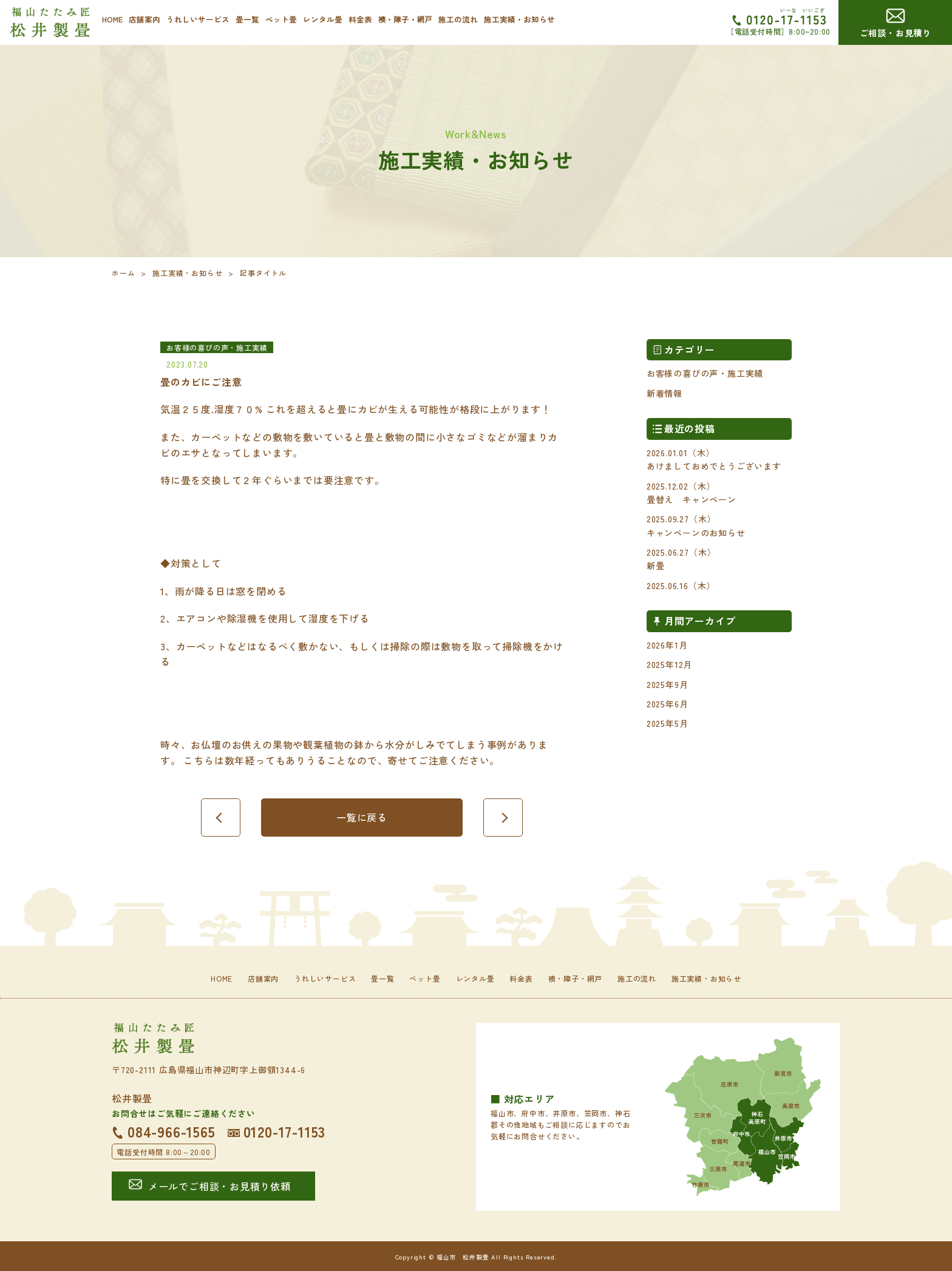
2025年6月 (667, 704)
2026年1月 (667, 645)
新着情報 (664, 393)
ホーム (123, 273)
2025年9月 (667, 684)
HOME (112, 19)
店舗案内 (144, 19)
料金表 (360, 19)
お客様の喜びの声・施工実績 (705, 373)
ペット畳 (281, 19)
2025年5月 (667, 723)
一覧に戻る (361, 817)
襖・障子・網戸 (405, 19)
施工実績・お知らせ (519, 19)
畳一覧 (247, 19)
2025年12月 (669, 664)
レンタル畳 (322, 19)
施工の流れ (458, 19)
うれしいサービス (197, 19)
